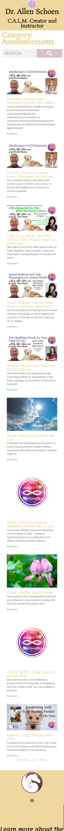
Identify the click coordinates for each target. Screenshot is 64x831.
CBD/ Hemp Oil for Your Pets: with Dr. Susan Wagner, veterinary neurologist (32, 240)
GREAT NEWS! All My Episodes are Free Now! (31, 674)
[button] (32, 800)
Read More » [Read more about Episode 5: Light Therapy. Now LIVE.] (12, 756)
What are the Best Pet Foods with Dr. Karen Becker (31, 368)
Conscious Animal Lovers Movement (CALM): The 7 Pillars (30, 101)
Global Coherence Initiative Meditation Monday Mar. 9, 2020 (30, 524)
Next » (43, 759)
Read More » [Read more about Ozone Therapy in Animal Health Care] (12, 459)
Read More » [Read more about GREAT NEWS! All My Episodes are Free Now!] (12, 696)
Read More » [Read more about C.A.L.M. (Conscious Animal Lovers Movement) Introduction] (12, 197)
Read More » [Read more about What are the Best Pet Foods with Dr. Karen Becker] (12, 390)
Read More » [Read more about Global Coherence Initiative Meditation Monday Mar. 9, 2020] (12, 546)
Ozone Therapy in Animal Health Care (31, 438)
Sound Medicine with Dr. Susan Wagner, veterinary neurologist (30, 305)
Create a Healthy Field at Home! (30, 593)
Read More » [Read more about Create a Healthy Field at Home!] (12, 609)
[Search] (49, 53)
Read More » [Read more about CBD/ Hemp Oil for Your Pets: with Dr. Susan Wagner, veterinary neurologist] (12, 263)
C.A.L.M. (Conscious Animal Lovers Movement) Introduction (30, 175)
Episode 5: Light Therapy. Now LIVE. (29, 737)
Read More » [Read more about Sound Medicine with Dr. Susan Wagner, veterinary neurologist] (12, 327)
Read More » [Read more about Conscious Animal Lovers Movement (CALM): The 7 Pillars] (12, 134)
